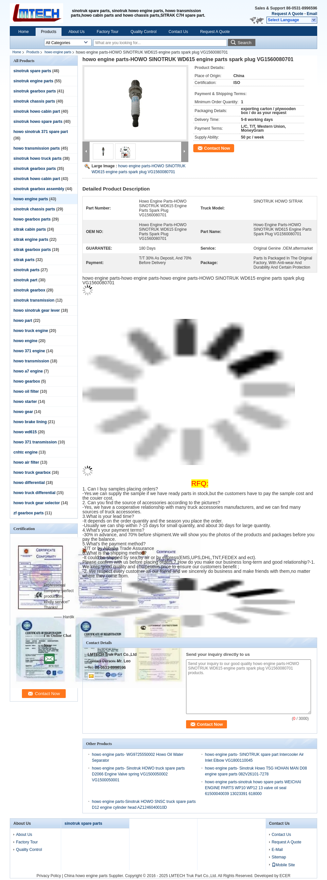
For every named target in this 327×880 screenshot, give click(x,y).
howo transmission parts (36, 148)
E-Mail (277, 849)
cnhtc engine (25, 452)
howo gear (23, 411)
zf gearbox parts (28, 513)
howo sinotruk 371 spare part (40, 131)
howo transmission (31, 361)
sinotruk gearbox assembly (38, 189)
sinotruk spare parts (32, 71)
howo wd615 (25, 432)
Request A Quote (287, 13)
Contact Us (178, 31)
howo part (22, 320)
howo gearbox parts (32, 219)
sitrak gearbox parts (32, 249)
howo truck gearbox (32, 472)
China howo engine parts (86, 875)
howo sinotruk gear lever (36, 310)
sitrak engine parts (30, 239)
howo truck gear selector (36, 503)
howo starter (25, 401)
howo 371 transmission (35, 442)
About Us (76, 31)
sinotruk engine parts (33, 81)
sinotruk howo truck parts (37, 158)
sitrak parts (24, 259)
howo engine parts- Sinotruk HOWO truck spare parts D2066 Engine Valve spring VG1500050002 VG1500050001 (138, 774)
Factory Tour (107, 31)
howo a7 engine (28, 371)
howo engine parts (57, 52)
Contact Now (217, 148)
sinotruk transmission (33, 300)
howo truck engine (30, 330)
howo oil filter (26, 391)
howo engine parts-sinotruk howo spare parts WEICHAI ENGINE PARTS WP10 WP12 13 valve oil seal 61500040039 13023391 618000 (253, 788)
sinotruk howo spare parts (37, 121)
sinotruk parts (26, 270)
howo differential (29, 482)
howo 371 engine (29, 351)
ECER (285, 875)
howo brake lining (30, 422)
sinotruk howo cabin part (36, 111)
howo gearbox (26, 381)
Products (48, 31)
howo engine (25, 341)
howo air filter (26, 462)
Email (312, 13)
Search (244, 42)
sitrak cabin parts (29, 229)
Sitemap (279, 857)
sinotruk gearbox (29, 290)
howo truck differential (34, 492)
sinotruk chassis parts (34, 101)
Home (23, 31)
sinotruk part (25, 280)
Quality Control (143, 31)
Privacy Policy (49, 875)
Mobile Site (283, 865)
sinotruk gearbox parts (34, 91)
